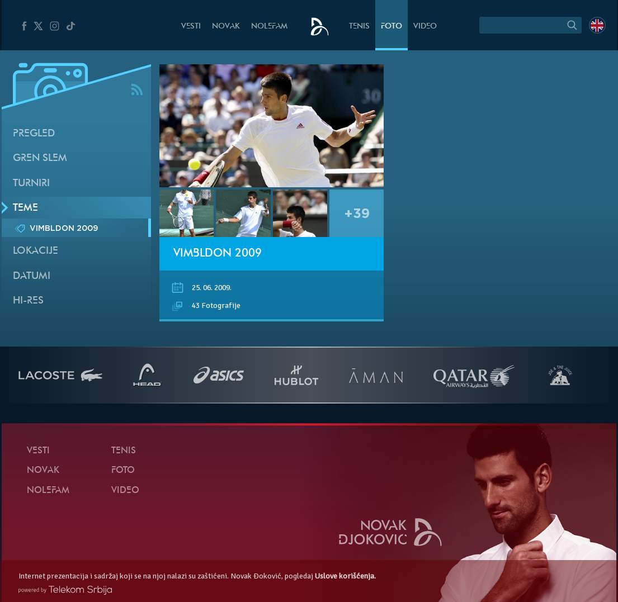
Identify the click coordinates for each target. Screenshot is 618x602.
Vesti (191, 26)
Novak (226, 26)
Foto (391, 26)
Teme (25, 208)
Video (425, 26)
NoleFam (269, 26)
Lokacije (35, 251)
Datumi (31, 276)
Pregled (34, 134)
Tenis (359, 26)
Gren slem (40, 158)
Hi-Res (28, 301)
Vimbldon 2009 (217, 253)
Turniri (31, 183)
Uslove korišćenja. (345, 576)
